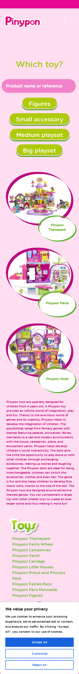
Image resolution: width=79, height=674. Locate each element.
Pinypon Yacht (26, 555)
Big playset (39, 150)
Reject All (39, 665)
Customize (39, 653)
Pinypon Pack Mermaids (35, 589)
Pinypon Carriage (28, 561)
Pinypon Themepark (31, 538)
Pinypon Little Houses (33, 566)
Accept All (39, 642)
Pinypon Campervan (31, 549)
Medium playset (39, 135)
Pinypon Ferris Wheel (32, 544)
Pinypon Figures (27, 595)
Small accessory (39, 119)
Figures (40, 104)
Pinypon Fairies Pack (32, 583)
